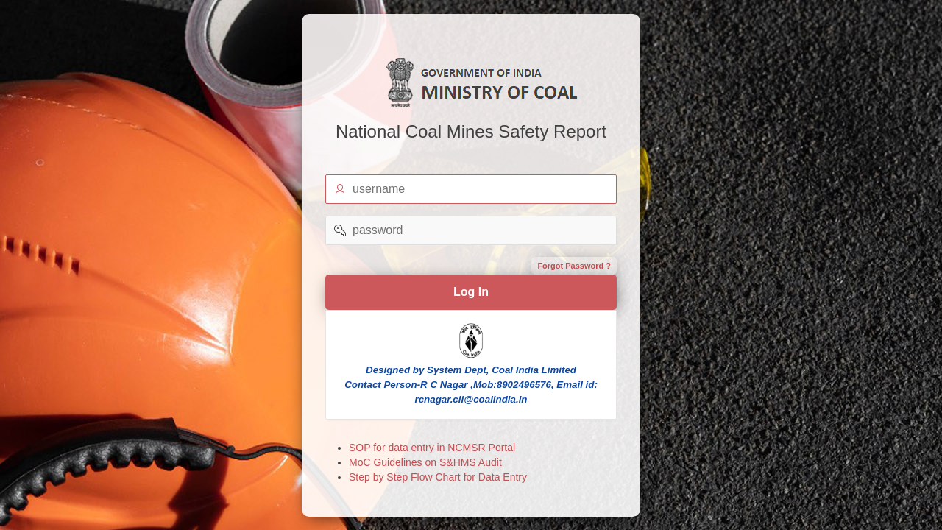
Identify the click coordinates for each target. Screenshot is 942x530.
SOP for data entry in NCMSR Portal (432, 447)
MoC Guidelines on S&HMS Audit (425, 462)
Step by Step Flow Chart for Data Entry (438, 477)
